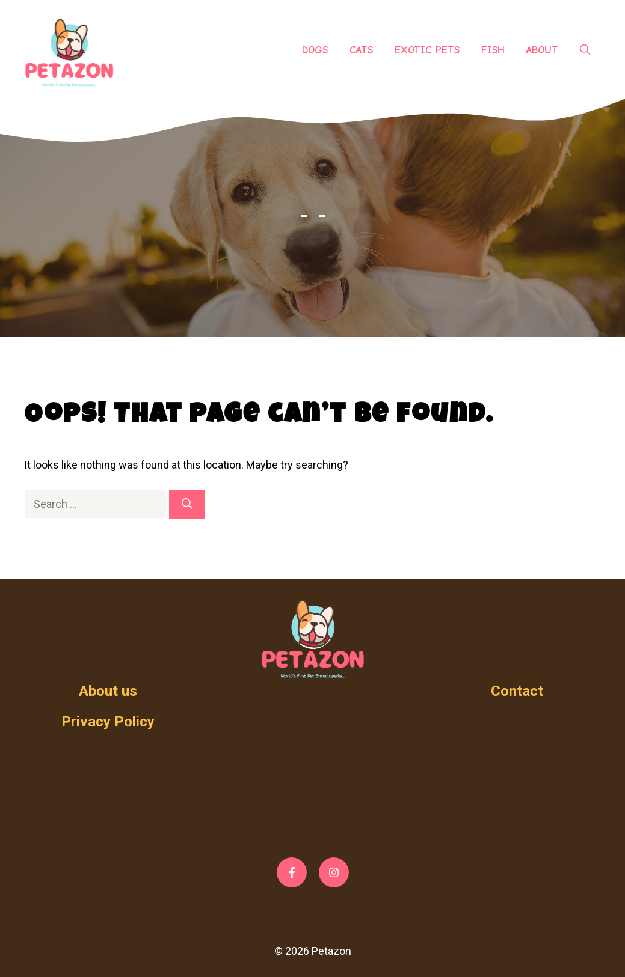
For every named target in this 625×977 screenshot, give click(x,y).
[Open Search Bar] (585, 50)
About (542, 50)
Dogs (315, 50)
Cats (361, 50)
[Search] (187, 504)
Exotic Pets (427, 50)
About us (108, 691)
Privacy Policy (108, 721)
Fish (493, 50)
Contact (517, 691)
